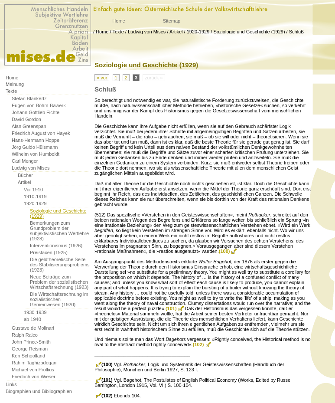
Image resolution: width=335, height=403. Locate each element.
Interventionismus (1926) (56, 245)
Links (11, 384)
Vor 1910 (33, 189)
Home (118, 20)
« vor (102, 77)
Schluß (296, 31)
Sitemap (171, 20)
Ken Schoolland (28, 355)
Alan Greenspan (29, 126)
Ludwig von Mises (147, 31)
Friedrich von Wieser (33, 376)
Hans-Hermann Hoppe (35, 140)
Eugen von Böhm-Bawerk (39, 105)
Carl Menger (25, 161)
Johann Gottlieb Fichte (35, 112)
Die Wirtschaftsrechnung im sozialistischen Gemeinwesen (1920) (59, 299)
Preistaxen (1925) (49, 252)
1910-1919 (35, 196)
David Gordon (26, 119)
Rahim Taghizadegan (34, 362)
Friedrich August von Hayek (41, 133)
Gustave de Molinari (33, 328)
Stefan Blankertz (29, 98)
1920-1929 (198, 31)
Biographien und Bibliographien (39, 391)
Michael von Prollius (33, 369)
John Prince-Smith (31, 341)
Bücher (25, 175)
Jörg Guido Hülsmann (35, 147)
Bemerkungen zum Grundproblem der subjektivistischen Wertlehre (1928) (59, 230)
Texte (118, 31)
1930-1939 (35, 312)
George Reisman (30, 348)
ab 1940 (32, 319)
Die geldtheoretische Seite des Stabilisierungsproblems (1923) (60, 264)
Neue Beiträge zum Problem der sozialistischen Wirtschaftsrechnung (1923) (59, 282)
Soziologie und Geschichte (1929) (249, 31)
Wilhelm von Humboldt (35, 154)
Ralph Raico (25, 334)
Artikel (176, 31)
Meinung (15, 84)
